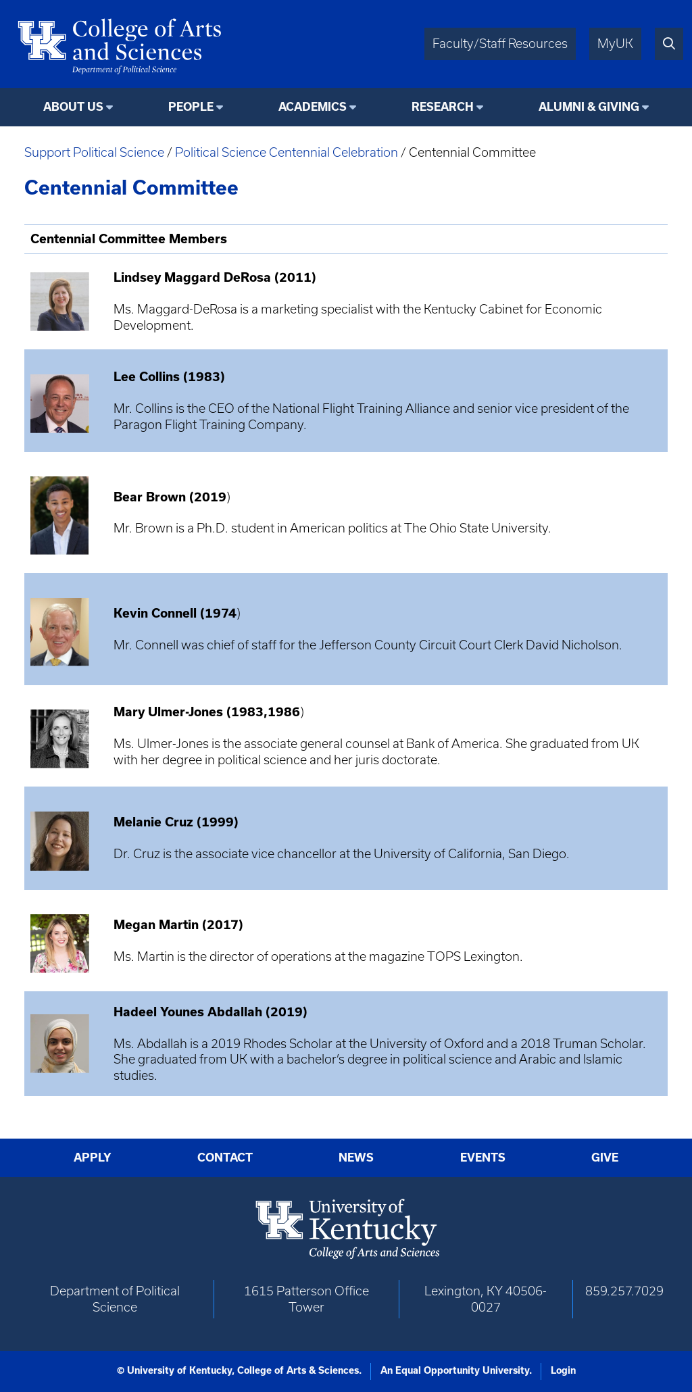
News (356, 1157)
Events (482, 1157)
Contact (225, 1157)
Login (563, 1370)
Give (604, 1157)
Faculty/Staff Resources (500, 43)
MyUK (615, 43)
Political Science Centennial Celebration (286, 152)
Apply (93, 1157)
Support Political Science (94, 152)
